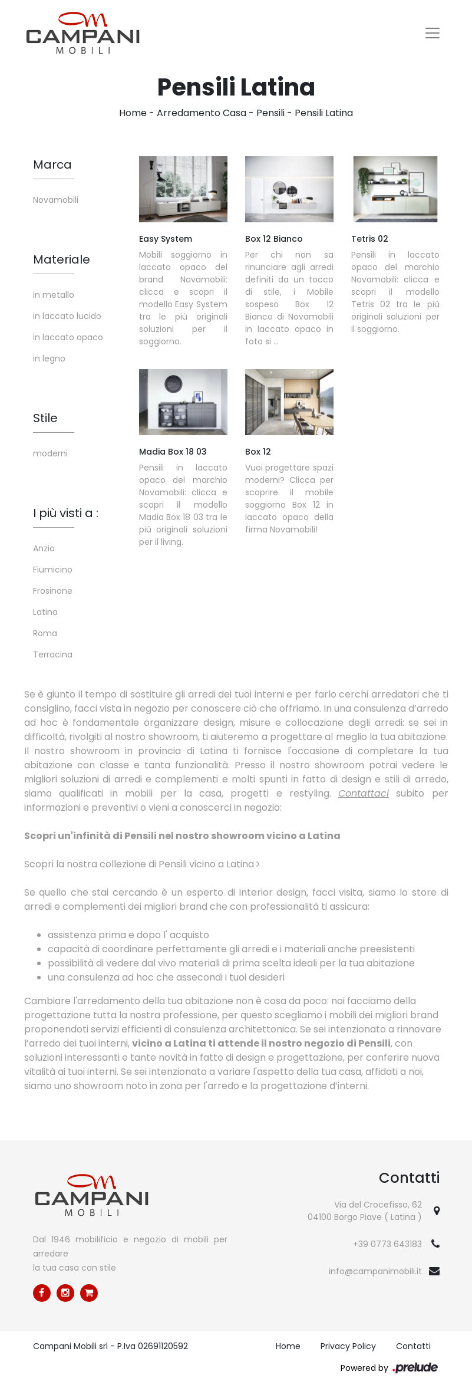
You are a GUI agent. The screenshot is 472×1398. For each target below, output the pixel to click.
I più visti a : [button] (65, 513)
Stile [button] (45, 418)
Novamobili (55, 200)
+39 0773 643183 (387, 1244)
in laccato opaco (68, 337)
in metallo (53, 295)
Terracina (52, 654)
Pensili (270, 113)
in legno (49, 358)
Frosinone (52, 591)
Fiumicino (52, 569)
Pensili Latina (324, 113)
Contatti (413, 1346)
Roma (45, 633)
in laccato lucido (67, 316)
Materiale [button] (61, 259)
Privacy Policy (348, 1346)
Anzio (44, 548)
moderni (50, 453)
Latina (45, 612)
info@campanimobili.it (375, 1271)
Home (133, 113)
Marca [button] (52, 164)
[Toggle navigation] (432, 33)
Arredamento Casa (201, 113)
